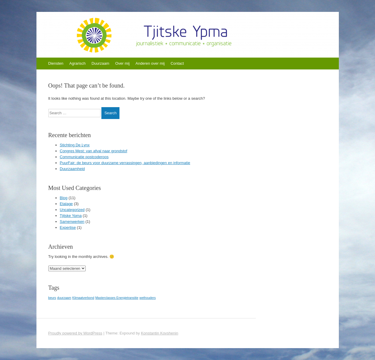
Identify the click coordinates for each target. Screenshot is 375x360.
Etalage (66, 204)
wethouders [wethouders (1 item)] (147, 297)
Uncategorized (72, 209)
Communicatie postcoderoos (84, 157)
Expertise (68, 227)
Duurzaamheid (72, 168)
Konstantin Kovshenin (159, 333)
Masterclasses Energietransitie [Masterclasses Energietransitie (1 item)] (116, 297)
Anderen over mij (150, 63)
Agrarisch (77, 63)
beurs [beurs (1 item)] (52, 297)
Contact (177, 63)
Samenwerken (72, 221)
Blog (64, 198)
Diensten (55, 63)
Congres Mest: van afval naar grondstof (93, 151)
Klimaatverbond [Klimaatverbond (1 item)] (83, 297)
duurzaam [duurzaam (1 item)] (64, 297)
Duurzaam (100, 63)
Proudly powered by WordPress (75, 333)
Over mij (122, 63)
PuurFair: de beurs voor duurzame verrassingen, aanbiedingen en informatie (125, 163)
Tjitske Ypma (71, 215)
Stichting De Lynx (75, 145)
